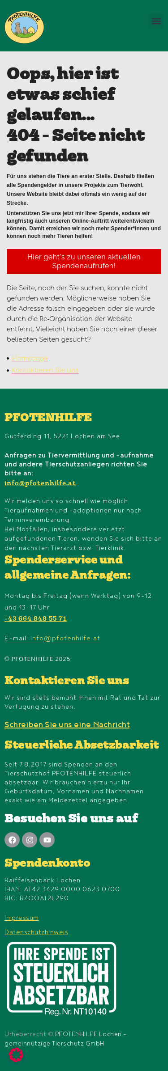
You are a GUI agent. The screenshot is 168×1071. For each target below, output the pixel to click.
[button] (156, 20)
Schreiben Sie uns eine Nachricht (66, 724)
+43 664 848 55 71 (35, 619)
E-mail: (52, 638)
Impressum (21, 918)
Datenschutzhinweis (36, 932)
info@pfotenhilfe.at (40, 484)
